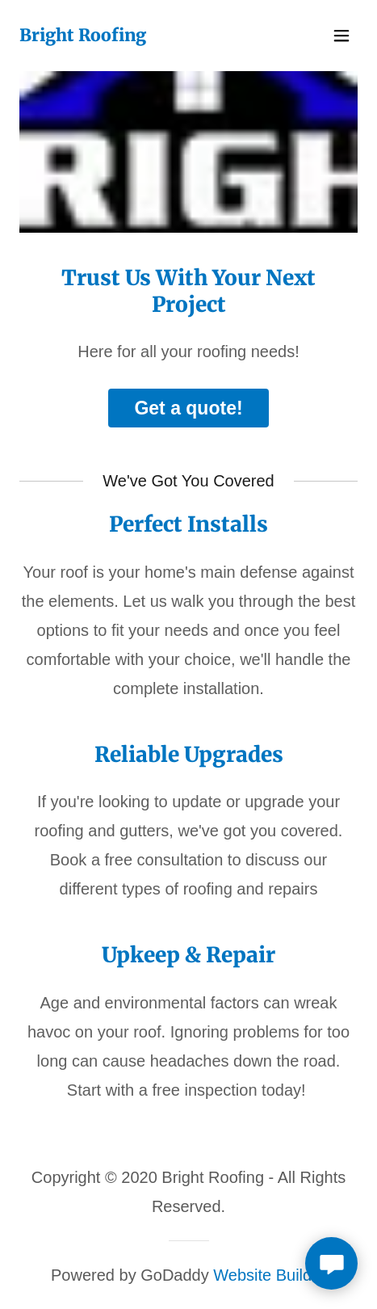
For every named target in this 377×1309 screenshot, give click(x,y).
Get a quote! (188, 408)
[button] (341, 35)
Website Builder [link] (269, 1275)
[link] (82, 35)
